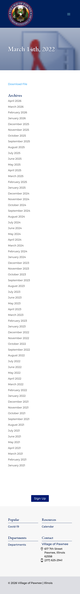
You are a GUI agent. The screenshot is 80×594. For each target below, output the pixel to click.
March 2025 (15, 176)
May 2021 (14, 442)
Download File (17, 84)
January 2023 (17, 326)
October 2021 (16, 413)
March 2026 (16, 106)
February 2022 (17, 390)
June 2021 (14, 436)
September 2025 (19, 141)
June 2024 (15, 228)
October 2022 (17, 344)
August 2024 (16, 216)
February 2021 (17, 459)
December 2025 (18, 124)
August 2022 (16, 355)
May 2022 (14, 372)
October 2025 (17, 135)
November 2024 (18, 199)
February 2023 (17, 320)
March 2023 (15, 315)
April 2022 (14, 378)
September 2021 (18, 419)
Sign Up (40, 498)
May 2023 (14, 303)
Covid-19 (13, 526)
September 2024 (19, 210)
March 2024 (16, 245)
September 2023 (19, 280)
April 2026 (14, 101)
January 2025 (17, 187)
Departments (17, 544)
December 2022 (18, 332)
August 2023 (16, 286)
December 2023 (18, 263)
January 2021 (16, 465)
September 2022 (19, 349)
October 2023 (17, 274)
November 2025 (18, 129)
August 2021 (16, 424)
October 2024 (17, 205)
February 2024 (17, 251)
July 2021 (14, 430)
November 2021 (18, 407)
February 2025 (17, 182)
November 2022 (18, 338)
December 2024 (18, 193)
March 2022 (15, 384)
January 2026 (17, 118)
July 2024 (14, 222)
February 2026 (17, 112)
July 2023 (14, 291)
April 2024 (14, 239)
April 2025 (14, 170)
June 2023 (15, 297)
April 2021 (14, 448)
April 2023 (14, 309)
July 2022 (14, 361)
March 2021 (15, 453)
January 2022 (17, 396)
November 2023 (18, 268)
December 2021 (18, 401)
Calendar (48, 526)
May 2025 (14, 164)
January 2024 (17, 257)
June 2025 (15, 158)
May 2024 (14, 234)
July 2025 (14, 153)
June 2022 (15, 367)
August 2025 (16, 147)
